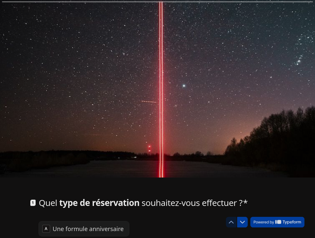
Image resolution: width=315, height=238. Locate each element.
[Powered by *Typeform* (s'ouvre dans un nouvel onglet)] (277, 222)
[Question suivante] (242, 222)
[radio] (84, 228)
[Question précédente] (231, 222)
